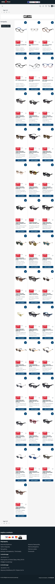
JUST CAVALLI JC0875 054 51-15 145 (47, 45)
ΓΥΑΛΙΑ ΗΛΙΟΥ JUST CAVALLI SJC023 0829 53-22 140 (47, 152)
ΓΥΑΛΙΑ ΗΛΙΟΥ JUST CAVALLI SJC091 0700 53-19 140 (47, 223)
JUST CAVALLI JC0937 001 (21, 80)
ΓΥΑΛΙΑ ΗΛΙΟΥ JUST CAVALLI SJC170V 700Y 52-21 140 (34, 401)
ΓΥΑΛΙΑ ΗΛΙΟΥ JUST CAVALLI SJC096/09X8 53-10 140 (47, 259)
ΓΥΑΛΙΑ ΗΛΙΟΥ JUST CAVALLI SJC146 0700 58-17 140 (33, 330)
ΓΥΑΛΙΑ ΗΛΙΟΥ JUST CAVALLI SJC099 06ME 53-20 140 (20, 294)
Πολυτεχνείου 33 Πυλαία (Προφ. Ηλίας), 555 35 (12, 559)
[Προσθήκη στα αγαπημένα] (25, 42)
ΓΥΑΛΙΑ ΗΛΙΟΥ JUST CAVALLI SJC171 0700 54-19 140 (47, 401)
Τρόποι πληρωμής (5, 546)
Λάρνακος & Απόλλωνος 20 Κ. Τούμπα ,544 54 (12, 570)
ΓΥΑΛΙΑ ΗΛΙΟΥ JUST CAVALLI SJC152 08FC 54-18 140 (34, 365)
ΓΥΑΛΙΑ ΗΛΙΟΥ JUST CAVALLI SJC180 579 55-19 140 (34, 472)
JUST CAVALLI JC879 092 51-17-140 (47, 81)
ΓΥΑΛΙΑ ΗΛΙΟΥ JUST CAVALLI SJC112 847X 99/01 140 (20, 330)
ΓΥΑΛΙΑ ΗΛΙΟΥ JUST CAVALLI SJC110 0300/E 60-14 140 (47, 294)
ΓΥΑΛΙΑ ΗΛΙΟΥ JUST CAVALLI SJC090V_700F (34, 223)
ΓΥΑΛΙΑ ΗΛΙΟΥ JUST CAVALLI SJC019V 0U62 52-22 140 (20, 152)
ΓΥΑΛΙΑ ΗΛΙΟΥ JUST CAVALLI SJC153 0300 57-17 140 (47, 365)
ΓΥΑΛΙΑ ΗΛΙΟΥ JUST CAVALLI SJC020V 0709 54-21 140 (34, 152)
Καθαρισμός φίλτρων (6, 26)
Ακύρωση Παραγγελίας (34, 544)
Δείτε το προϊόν (21, 53)
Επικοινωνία (31, 551)
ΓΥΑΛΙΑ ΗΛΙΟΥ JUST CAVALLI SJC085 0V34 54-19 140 (33, 188)
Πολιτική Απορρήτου (33, 546)
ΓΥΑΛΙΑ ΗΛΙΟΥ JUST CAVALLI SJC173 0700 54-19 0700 (20, 436)
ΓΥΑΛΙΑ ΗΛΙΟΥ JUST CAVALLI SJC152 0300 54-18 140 (21, 365)
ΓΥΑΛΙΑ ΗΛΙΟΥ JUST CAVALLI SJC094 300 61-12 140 (21, 259)
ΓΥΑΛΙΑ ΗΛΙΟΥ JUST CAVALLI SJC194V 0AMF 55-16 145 (20, 508)
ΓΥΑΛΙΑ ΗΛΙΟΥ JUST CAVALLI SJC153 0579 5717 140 (20, 401)
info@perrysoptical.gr (6, 562)
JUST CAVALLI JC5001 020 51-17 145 (34, 81)
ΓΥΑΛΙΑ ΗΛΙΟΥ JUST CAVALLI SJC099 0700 (33, 294)
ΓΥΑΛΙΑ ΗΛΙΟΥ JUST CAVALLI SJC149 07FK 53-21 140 (47, 330)
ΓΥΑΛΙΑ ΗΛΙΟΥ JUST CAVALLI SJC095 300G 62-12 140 (33, 259)
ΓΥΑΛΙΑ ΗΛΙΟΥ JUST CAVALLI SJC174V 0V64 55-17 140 (34, 436)
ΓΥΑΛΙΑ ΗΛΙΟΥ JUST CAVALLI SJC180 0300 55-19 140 (20, 472)
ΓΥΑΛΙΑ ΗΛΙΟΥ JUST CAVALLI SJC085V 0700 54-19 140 (47, 188)
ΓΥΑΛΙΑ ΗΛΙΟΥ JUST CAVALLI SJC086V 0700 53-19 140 (21, 223)
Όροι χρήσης (4, 549)
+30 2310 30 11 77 (5, 557)
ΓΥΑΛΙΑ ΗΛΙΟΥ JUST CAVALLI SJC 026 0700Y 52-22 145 (47, 116)
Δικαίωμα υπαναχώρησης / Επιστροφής (11, 551)
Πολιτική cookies (32, 549)
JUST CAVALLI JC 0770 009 (33, 45)
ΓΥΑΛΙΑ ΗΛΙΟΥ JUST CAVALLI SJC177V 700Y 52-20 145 (47, 436)
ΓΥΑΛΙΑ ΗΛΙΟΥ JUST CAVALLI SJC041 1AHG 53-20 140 (20, 188)
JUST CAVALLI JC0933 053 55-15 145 (21, 45)
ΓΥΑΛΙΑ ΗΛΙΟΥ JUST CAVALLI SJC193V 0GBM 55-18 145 (47, 472)
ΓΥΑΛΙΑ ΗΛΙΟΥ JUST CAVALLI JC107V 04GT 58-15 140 (20, 116)
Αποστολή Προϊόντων (6, 544)
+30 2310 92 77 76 (5, 568)
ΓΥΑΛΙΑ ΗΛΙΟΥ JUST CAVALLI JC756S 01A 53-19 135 (34, 116)
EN (53, 6)
